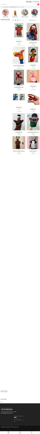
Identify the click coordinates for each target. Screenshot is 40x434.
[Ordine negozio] (34, 20)
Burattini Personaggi (33, 41)
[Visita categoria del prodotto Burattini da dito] (5, 16)
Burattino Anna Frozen (33, 42)
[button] (33, 1)
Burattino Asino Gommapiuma (19, 65)
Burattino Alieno (19, 41)
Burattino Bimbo (19, 107)
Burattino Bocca (33, 109)
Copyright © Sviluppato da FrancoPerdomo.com (10, 427)
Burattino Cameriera (33, 151)
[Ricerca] (38, 4)
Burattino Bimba (33, 86)
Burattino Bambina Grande (19, 87)
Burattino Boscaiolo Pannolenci (33, 132)
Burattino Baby (33, 65)
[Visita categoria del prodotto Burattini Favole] (34, 16)
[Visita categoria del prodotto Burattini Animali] (15, 16)
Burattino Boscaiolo (18, 132)
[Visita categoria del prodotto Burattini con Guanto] (24, 16)
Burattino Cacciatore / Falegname (19, 151)
